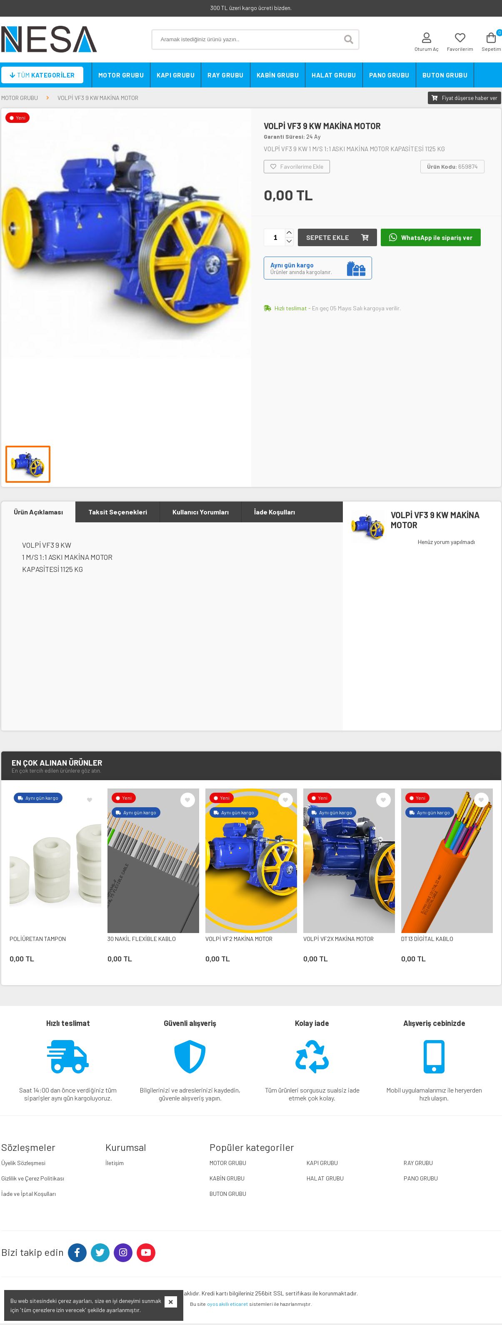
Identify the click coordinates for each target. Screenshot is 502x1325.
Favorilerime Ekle (296, 166)
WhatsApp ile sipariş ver (431, 237)
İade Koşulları (274, 512)
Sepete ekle (337, 237)
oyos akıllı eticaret (227, 1305)
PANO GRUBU (389, 75)
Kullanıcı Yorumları (200, 512)
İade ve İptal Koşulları (28, 1195)
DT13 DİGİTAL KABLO (427, 940)
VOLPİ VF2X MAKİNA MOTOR (338, 940)
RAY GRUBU (225, 75)
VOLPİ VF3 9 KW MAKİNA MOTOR (97, 97)
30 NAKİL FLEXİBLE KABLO (141, 940)
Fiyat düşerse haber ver (464, 98)
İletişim (114, 1164)
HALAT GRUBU (334, 75)
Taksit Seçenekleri (117, 512)
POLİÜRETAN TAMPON (38, 940)
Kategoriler (42, 75)
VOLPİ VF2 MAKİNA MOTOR (238, 940)
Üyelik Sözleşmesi (23, 1164)
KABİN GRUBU (278, 75)
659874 (452, 166)
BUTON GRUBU (445, 75)
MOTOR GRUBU (121, 75)
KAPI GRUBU (176, 75)
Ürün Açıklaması (38, 512)
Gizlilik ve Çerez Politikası (32, 1179)
